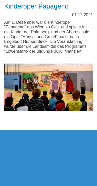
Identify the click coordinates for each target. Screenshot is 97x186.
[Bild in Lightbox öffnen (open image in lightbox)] (48, 87)
